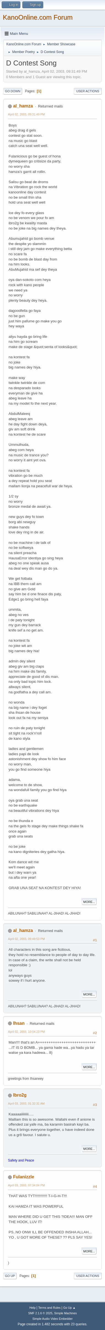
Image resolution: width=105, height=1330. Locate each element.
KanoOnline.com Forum (37, 17)
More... (89, 902)
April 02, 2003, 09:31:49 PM (26, 114)
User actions (87, 91)
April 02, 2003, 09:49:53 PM (26, 939)
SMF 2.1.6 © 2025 (40, 1313)
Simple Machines (65, 1313)
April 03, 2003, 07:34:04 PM (26, 1185)
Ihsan (19, 1023)
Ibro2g (19, 1095)
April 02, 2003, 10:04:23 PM (26, 1031)
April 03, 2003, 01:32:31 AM (26, 1103)
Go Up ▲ (69, 1307)
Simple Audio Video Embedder (52, 1318)
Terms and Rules (49, 1307)
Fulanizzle (23, 1176)
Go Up (10, 1276)
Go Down (12, 91)
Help (32, 1307)
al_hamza (23, 106)
